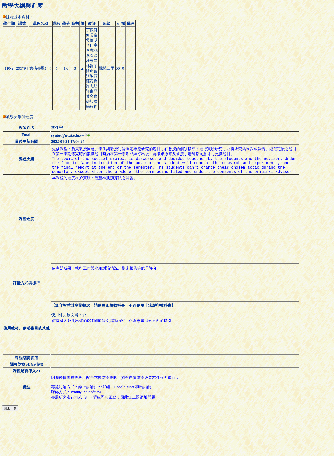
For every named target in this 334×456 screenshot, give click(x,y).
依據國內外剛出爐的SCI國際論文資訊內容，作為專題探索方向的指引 (178, 373)
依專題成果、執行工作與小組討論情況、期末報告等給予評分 (178, 312)
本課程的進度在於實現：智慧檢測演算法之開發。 (178, 235)
